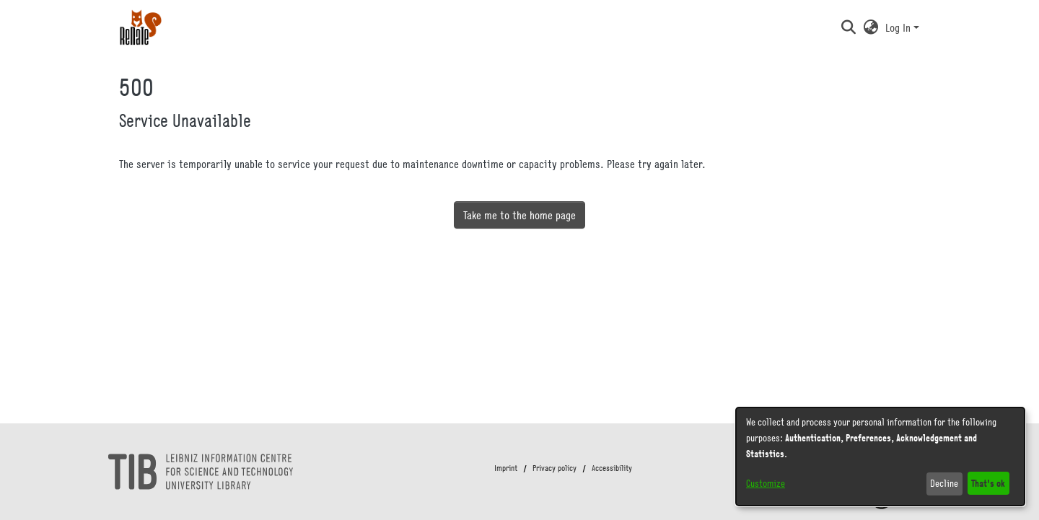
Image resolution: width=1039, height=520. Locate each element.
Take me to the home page (519, 214)
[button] (848, 27)
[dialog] (880, 456)
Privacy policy (554, 468)
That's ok (988, 483)
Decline (944, 483)
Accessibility (612, 468)
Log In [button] (899, 27)
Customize (765, 483)
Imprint (505, 468)
